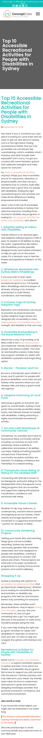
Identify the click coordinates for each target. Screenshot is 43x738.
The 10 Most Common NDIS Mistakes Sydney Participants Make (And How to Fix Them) (21, 719)
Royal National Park (29, 342)
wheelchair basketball (12, 280)
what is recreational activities (20, 172)
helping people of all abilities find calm (20, 322)
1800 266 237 (21, 2)
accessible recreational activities (18, 584)
